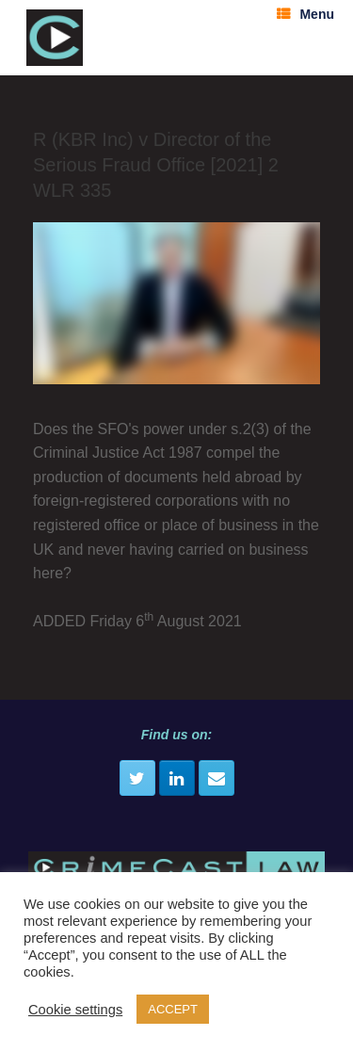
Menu (305, 14)
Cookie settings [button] (75, 1009)
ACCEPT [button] (173, 1009)
